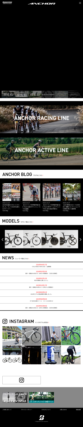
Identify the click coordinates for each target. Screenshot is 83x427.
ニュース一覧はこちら (21, 259)
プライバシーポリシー (26, 409)
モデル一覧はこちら (26, 222)
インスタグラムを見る (41, 322)
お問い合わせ (63, 409)
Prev (2, 239)
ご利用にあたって (7, 409)
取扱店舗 (78, 409)
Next (80, 239)
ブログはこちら (37, 175)
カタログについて (46, 409)
